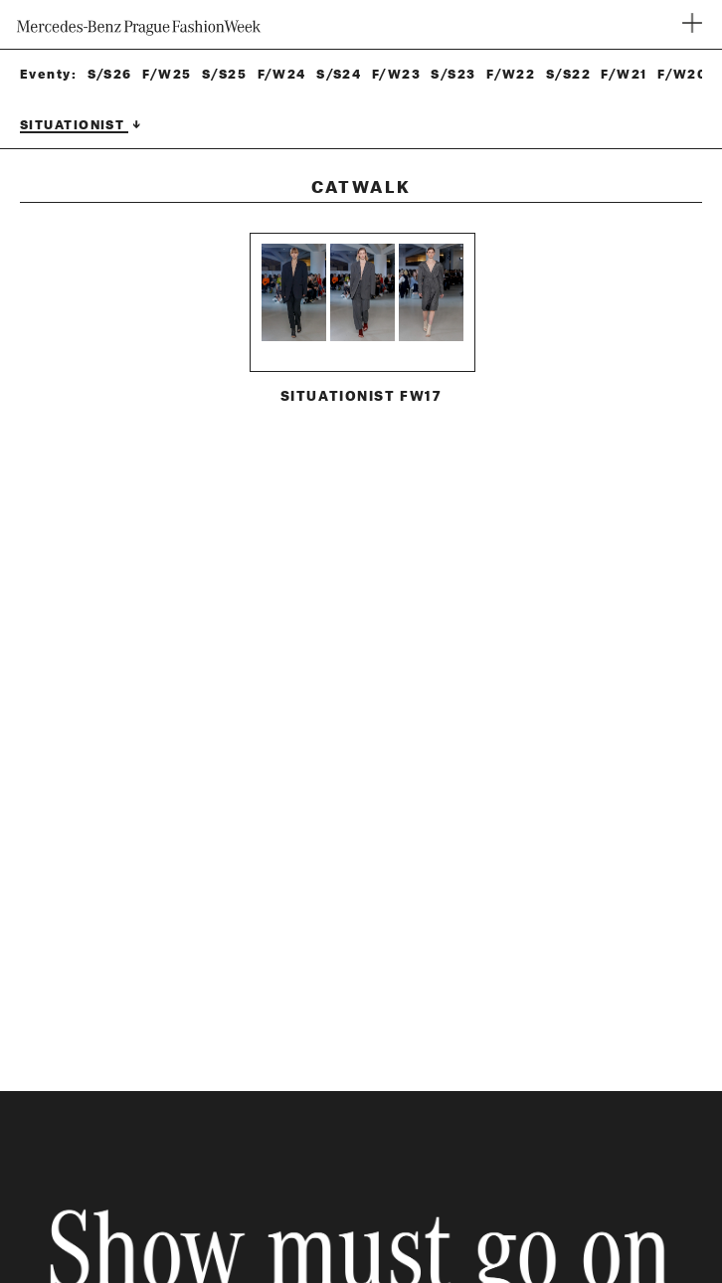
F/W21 (623, 75)
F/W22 (510, 75)
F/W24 (282, 75)
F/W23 (396, 75)
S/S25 (224, 75)
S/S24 (338, 75)
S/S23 (453, 75)
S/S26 (110, 75)
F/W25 (166, 75)
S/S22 (568, 75)
